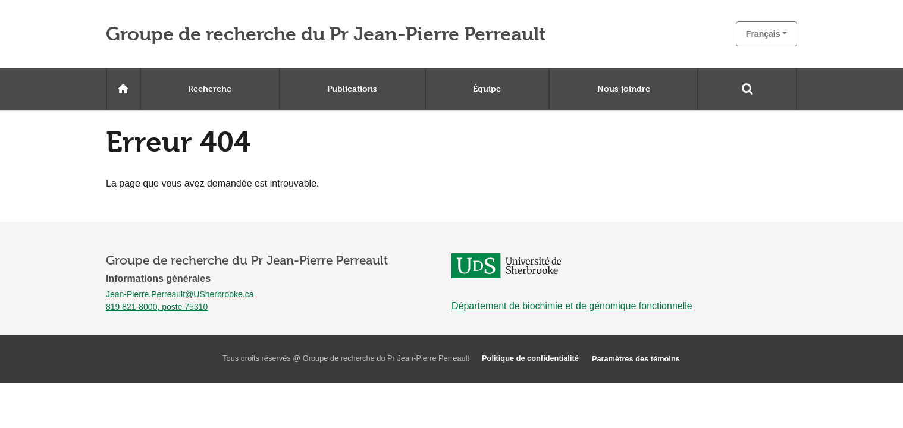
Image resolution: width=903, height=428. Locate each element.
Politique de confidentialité (530, 358)
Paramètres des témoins (636, 358)
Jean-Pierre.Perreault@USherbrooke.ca (179, 294)
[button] (766, 33)
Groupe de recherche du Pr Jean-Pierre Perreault (326, 34)
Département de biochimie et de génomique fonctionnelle (572, 306)
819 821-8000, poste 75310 (157, 306)
